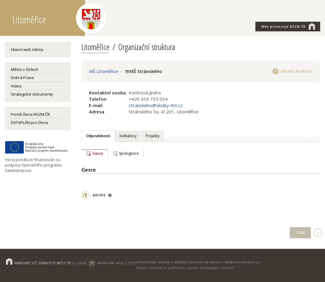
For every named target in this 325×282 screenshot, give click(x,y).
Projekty (152, 135)
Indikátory (128, 135)
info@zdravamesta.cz (241, 262)
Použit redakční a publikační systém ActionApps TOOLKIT (186, 267)
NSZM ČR (288, 26)
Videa (16, 86)
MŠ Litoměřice (103, 71)
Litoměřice (95, 46)
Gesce (98, 153)
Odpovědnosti (98, 135)
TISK (300, 232)
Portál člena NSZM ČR (30, 114)
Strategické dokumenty (32, 94)
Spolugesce (129, 153)
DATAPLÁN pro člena (29, 122)
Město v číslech (24, 69)
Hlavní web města (27, 49)
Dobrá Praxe (22, 77)
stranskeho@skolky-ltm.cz (156, 105)
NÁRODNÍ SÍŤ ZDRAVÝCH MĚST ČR (42, 263)
